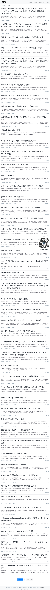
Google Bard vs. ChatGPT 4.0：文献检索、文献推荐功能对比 (22, 387)
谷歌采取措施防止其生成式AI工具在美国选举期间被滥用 (20, 309)
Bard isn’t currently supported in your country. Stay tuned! (21, 408)
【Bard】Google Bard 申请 (10, 130)
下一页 (27, 579)
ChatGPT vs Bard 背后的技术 (11, 250)
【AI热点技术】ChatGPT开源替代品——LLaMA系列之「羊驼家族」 (25, 555)
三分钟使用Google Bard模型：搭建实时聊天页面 (18, 331)
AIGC (2, 44)
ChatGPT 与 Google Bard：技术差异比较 (15, 496)
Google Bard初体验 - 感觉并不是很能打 (15, 164)
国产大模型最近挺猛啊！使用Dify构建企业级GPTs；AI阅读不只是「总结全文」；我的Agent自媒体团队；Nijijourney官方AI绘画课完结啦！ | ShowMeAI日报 (24, 61)
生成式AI (3, 54)
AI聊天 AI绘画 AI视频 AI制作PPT (12, 273)
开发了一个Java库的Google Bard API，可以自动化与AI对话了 (22, 376)
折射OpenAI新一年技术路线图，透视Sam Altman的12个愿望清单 (23, 229)
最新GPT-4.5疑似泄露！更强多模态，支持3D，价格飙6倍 (21, 320)
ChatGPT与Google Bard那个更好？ (13, 398)
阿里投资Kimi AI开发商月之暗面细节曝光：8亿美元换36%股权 (22, 37)
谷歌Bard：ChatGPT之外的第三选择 (14, 454)
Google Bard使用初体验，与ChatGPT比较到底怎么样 (19, 475)
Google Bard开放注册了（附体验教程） (15, 299)
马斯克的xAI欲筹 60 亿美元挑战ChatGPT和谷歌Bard (19, 106)
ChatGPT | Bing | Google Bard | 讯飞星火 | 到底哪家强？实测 (22, 218)
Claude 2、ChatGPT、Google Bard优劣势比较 (17, 531)
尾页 (32, 579)
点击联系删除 (41, 587)
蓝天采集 (23, 589)
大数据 (35, 2)
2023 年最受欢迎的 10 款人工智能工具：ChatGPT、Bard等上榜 (23, 240)
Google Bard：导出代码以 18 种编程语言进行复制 (18, 141)
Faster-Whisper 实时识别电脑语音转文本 (15, 85)
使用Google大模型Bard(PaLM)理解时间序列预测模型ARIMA (22, 186)
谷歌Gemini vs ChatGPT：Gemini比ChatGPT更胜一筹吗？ (21, 48)
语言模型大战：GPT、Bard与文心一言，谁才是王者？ (20, 95)
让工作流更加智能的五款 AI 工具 (12, 419)
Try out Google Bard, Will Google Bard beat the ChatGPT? (21, 507)
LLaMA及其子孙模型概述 (10, 365)
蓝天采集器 (42, 2)
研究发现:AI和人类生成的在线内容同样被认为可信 (18, 486)
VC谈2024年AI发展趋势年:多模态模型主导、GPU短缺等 (20, 207)
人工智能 (30, 2)
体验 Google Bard (7, 175)
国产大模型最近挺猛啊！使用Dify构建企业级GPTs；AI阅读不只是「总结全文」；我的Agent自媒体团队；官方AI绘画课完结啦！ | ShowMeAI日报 (24, 11)
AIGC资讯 (8, 5)
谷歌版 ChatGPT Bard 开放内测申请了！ (15, 464)
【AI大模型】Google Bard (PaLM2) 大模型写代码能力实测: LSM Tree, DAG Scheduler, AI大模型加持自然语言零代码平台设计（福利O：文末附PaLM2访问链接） (24, 285)
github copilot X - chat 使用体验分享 (13, 197)
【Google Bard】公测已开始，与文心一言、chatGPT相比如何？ (23, 342)
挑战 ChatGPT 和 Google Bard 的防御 (14, 74)
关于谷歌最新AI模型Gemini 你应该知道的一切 (17, 430)
